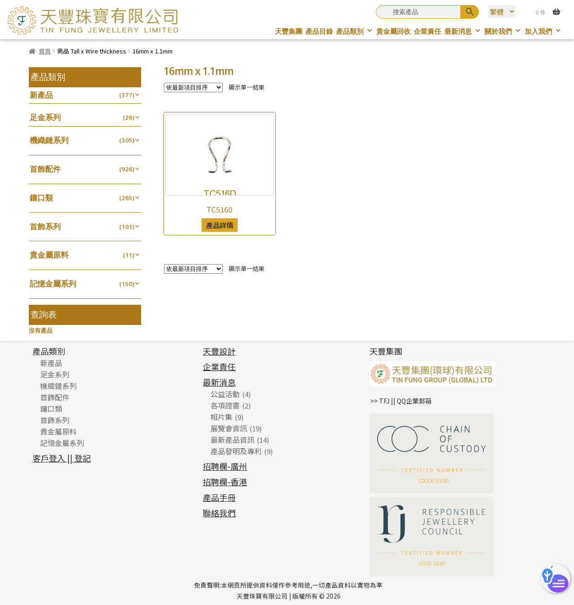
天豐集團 (288, 31)
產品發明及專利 (236, 451)
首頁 (45, 51)
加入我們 (543, 31)
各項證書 (225, 405)
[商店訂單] (193, 87)
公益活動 (225, 393)
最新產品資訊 (232, 439)
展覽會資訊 (229, 428)
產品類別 (354, 31)
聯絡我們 (219, 513)
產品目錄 (319, 31)
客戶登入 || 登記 (61, 458)
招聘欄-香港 (225, 482)
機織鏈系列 (49, 140)
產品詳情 (219, 225)
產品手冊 (219, 497)
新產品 (41, 95)
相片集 (221, 416)
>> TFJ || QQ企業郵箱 (401, 400)
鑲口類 (41, 197)
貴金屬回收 (393, 31)
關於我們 (502, 31)
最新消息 (462, 31)
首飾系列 (45, 226)
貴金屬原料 (49, 254)
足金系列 (45, 117)
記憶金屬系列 (53, 283)
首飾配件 (45, 169)
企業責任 (427, 31)
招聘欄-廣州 (225, 466)
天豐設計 (219, 351)
